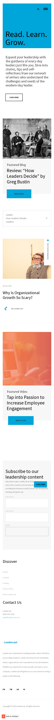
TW (10, 689)
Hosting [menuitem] (6, 583)
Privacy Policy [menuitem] (8, 589)
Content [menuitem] (6, 577)
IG (24, 689)
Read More (19, 194)
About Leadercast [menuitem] (9, 594)
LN (18, 689)
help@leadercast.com (11, 617)
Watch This (21, 420)
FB (4, 689)
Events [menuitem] (5, 572)
